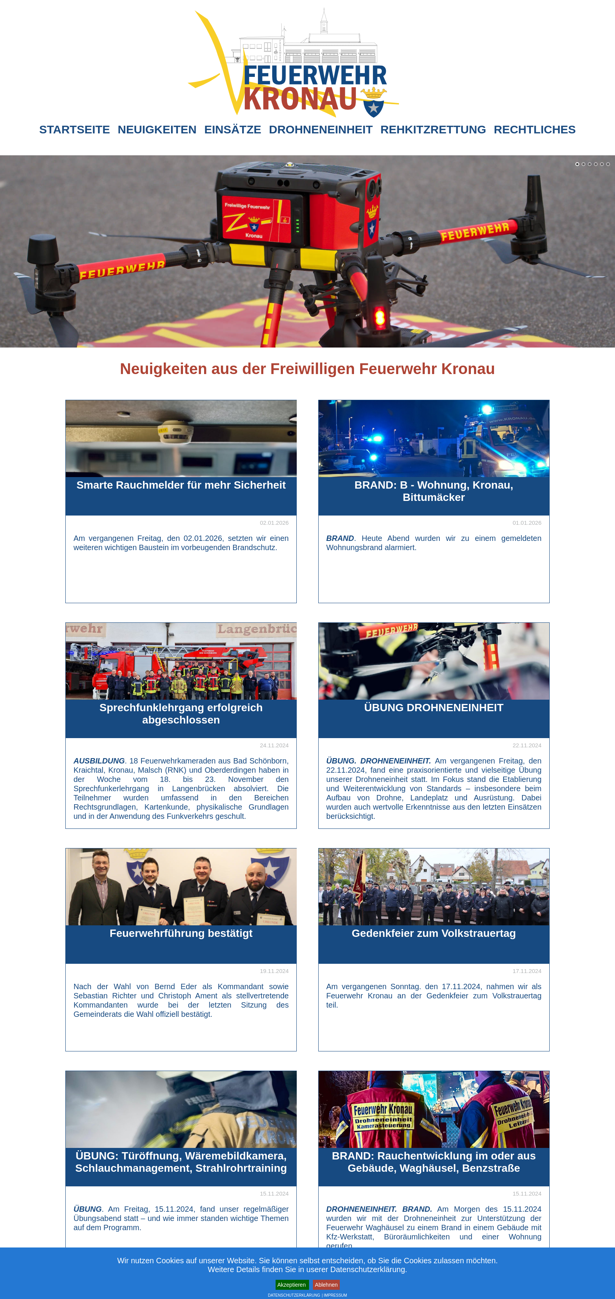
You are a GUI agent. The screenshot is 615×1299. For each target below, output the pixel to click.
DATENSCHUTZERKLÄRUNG (294, 1295)
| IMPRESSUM (334, 1295)
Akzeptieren (293, 1285)
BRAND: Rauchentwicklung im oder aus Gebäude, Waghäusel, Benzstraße (434, 1162)
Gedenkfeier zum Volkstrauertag (434, 933)
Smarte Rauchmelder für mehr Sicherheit (181, 485)
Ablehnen (326, 1285)
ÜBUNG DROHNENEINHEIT (434, 708)
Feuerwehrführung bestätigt (181, 933)
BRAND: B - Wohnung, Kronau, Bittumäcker (433, 491)
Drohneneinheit (321, 129)
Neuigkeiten (157, 129)
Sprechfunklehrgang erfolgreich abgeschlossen (181, 714)
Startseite (74, 129)
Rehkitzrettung (433, 129)
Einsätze (232, 129)
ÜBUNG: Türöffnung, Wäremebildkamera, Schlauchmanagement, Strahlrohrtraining (181, 1162)
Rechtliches (535, 129)
